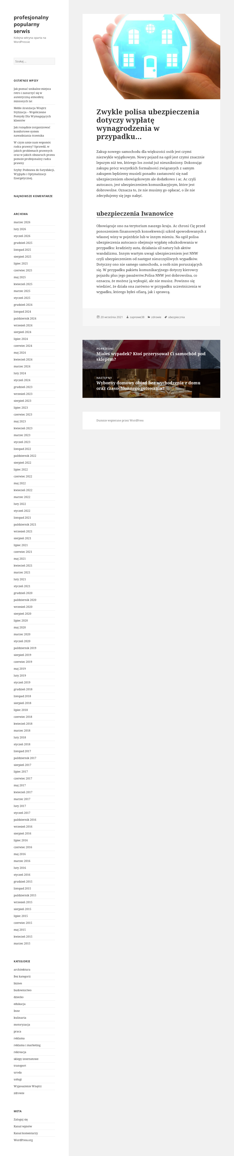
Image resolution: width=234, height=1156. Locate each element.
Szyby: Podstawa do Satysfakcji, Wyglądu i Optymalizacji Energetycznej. (34, 174)
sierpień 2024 (22, 332)
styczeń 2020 (22, 641)
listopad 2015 (22, 888)
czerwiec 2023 (23, 414)
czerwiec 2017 (23, 778)
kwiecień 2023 (23, 428)
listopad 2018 (22, 696)
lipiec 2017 (21, 771)
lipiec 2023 (21, 408)
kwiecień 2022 (23, 490)
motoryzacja (22, 1025)
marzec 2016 (22, 861)
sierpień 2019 (22, 655)
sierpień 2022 (22, 463)
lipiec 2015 (21, 916)
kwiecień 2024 (23, 359)
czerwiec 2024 (23, 346)
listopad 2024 (22, 312)
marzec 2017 (22, 799)
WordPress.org (23, 1140)
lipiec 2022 (21, 469)
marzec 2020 (22, 634)
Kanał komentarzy (26, 1133)
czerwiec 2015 (23, 923)
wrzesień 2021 (23, 531)
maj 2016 (20, 854)
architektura (22, 970)
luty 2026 (20, 229)
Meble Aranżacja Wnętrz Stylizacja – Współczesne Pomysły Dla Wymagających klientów (32, 114)
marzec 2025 (22, 291)
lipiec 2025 (21, 263)
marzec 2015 (22, 943)
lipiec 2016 (21, 840)
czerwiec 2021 (23, 552)
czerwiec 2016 (23, 847)
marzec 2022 (22, 497)
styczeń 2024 (22, 380)
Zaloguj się (21, 1119)
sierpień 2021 (22, 538)
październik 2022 (25, 456)
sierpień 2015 (22, 909)
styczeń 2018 (22, 744)
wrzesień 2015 (23, 902)
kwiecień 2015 (23, 937)
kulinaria (20, 1018)
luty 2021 (20, 579)
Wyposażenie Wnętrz (28, 1086)
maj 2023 (20, 421)
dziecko (19, 997)
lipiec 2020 (21, 620)
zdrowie (19, 1093)
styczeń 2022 (22, 511)
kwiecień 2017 (23, 792)
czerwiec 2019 (23, 662)
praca (17, 1031)
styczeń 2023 (22, 442)
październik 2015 (25, 895)
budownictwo (23, 990)
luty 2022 (20, 504)
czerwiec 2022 (23, 476)
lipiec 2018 (21, 710)
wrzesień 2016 (23, 826)
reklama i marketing (27, 1045)
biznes (18, 983)
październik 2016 (25, 820)
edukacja (20, 1004)
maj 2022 (20, 483)
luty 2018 (20, 737)
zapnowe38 (137, 317)
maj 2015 (20, 930)
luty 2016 (20, 868)
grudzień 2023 (23, 387)
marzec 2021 (22, 572)
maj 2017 (20, 785)
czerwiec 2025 (23, 270)
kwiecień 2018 (23, 724)
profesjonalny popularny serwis (31, 24)
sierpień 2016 (22, 833)
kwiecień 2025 (23, 284)
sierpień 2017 (22, 765)
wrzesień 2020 (23, 607)
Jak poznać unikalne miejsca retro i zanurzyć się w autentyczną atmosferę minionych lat (32, 95)
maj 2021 (20, 559)
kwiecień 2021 (23, 565)
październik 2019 (25, 648)
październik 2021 (25, 524)
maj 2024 (20, 353)
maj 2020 (20, 627)
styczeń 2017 (22, 813)
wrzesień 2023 (23, 394)
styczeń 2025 (22, 298)
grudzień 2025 (23, 243)
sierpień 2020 (22, 614)
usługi (18, 1079)
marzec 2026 (22, 222)
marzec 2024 (22, 366)
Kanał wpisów (23, 1126)
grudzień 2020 (23, 593)
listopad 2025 (22, 250)
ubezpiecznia (176, 317)
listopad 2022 (22, 449)
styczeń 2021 (22, 586)
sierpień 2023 (22, 401)
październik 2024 (25, 318)
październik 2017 (25, 758)
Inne (17, 1011)
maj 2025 (20, 277)
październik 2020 (25, 600)
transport (20, 1066)
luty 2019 (20, 675)
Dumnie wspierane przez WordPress (120, 420)
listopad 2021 (22, 518)
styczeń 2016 (22, 875)
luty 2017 (20, 806)
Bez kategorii (22, 976)
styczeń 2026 (22, 236)
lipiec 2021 (21, 545)
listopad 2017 (22, 751)
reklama (19, 1038)
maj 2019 (20, 669)
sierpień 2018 (22, 703)
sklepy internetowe (26, 1059)
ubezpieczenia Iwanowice (134, 213)
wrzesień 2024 (23, 325)
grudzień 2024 (23, 305)
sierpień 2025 (22, 257)
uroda (18, 1072)
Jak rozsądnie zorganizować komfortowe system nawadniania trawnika (32, 131)
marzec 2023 (22, 435)
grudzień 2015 (23, 882)
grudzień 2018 (23, 689)
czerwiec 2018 (23, 717)
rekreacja (20, 1052)
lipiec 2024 (21, 339)
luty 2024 (20, 373)
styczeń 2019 (22, 682)
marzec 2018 (22, 730)
